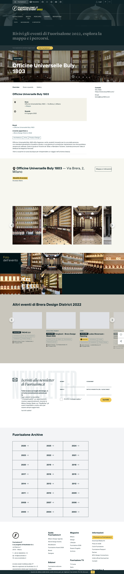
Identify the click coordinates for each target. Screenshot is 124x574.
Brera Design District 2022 (22, 133)
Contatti (94, 542)
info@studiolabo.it (20, 537)
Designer (51, 535)
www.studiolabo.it (20, 539)
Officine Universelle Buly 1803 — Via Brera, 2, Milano (43, 104)
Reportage (57, 16)
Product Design (34, 138)
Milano (72, 518)
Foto (16, 22)
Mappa (28, 16)
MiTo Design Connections (100, 536)
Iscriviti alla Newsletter (97, 559)
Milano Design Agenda (55, 520)
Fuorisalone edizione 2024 (54, 560)
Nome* (62, 382)
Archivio (72, 532)
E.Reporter (36, 22)
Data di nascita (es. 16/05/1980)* (99, 389)
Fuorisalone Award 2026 (56, 529)
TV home (73, 545)
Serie (71, 548)
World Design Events (54, 523)
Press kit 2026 (96, 525)
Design (72, 521)
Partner (94, 534)
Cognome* (91, 382)
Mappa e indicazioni (103, 169)
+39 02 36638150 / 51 (21, 534)
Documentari (74, 551)
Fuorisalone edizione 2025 (54, 554)
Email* (62, 389)
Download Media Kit (98, 522)
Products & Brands (76, 554)
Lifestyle (72, 524)
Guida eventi (18, 16)
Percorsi (37, 16)
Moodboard (25, 22)
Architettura (17, 138)
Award (47, 16)
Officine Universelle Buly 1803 (23, 127)
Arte (25, 138)
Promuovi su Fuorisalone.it (102, 519)
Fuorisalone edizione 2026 (54, 549)
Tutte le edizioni (53, 564)
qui (87, 572)
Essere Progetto (75, 530)
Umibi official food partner (100, 539)
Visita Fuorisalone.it (45, 48)
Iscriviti (106, 400)
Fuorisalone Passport (99, 531)
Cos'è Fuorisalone (97, 528)
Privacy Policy (17, 558)
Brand (50, 532)
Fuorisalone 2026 (75, 527)
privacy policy (76, 399)
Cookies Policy (27, 558)
